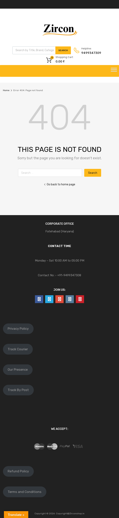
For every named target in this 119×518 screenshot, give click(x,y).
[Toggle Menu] (114, 71)
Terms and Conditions (24, 492)
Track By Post (18, 390)
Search (63, 50)
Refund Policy (18, 471)
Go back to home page (59, 184)
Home (6, 90)
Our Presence (18, 369)
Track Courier (18, 349)
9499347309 (91, 53)
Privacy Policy (18, 329)
